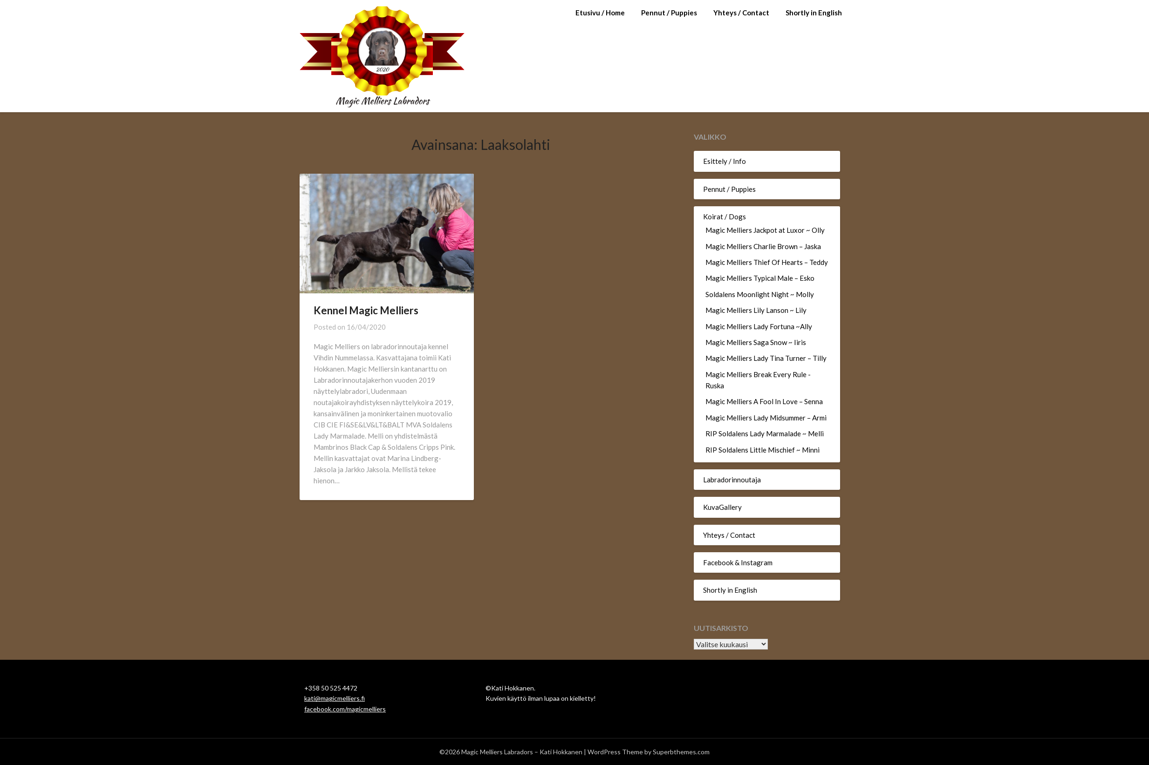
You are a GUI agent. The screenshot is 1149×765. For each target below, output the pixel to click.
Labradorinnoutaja (732, 479)
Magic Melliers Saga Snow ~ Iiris (755, 342)
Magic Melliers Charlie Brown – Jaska (763, 246)
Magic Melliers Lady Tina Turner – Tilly (766, 358)
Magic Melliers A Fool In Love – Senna (764, 401)
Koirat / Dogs (724, 216)
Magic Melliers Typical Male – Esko (759, 278)
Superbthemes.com (681, 752)
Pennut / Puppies (669, 12)
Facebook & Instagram (738, 562)
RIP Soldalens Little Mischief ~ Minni (762, 450)
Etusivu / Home (600, 12)
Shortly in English (814, 12)
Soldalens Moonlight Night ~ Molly (759, 294)
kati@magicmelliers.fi (334, 698)
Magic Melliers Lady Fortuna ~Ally (758, 326)
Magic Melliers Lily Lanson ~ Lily (756, 310)
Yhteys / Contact (741, 12)
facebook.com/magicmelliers (345, 709)
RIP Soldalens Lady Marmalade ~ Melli (764, 433)
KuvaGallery (722, 507)
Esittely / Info (724, 161)
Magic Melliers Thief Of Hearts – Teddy (766, 262)
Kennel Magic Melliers (366, 310)
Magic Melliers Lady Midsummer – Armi (766, 417)
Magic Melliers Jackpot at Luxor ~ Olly (765, 230)
